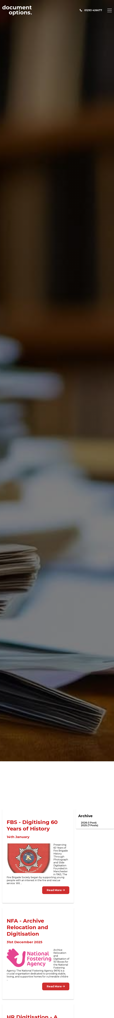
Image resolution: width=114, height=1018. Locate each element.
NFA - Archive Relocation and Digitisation (27, 927)
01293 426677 (91, 10)
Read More (56, 890)
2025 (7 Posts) (89, 825)
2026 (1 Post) (88, 822)
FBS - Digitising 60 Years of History (32, 825)
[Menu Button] (109, 10)
